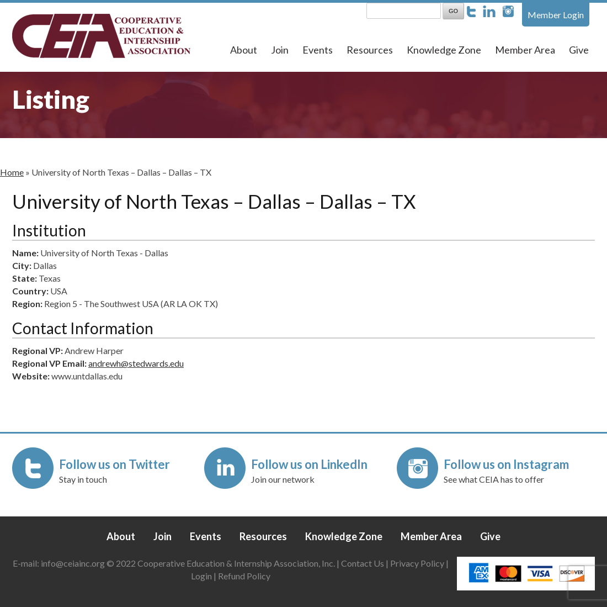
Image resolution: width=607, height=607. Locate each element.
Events (317, 50)
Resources (370, 50)
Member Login (556, 14)
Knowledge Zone (444, 50)
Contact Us (362, 563)
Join (280, 50)
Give (579, 50)
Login (201, 576)
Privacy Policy (417, 563)
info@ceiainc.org (74, 563)
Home (12, 172)
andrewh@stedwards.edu (136, 363)
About (243, 50)
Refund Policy (244, 576)
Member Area (525, 50)
